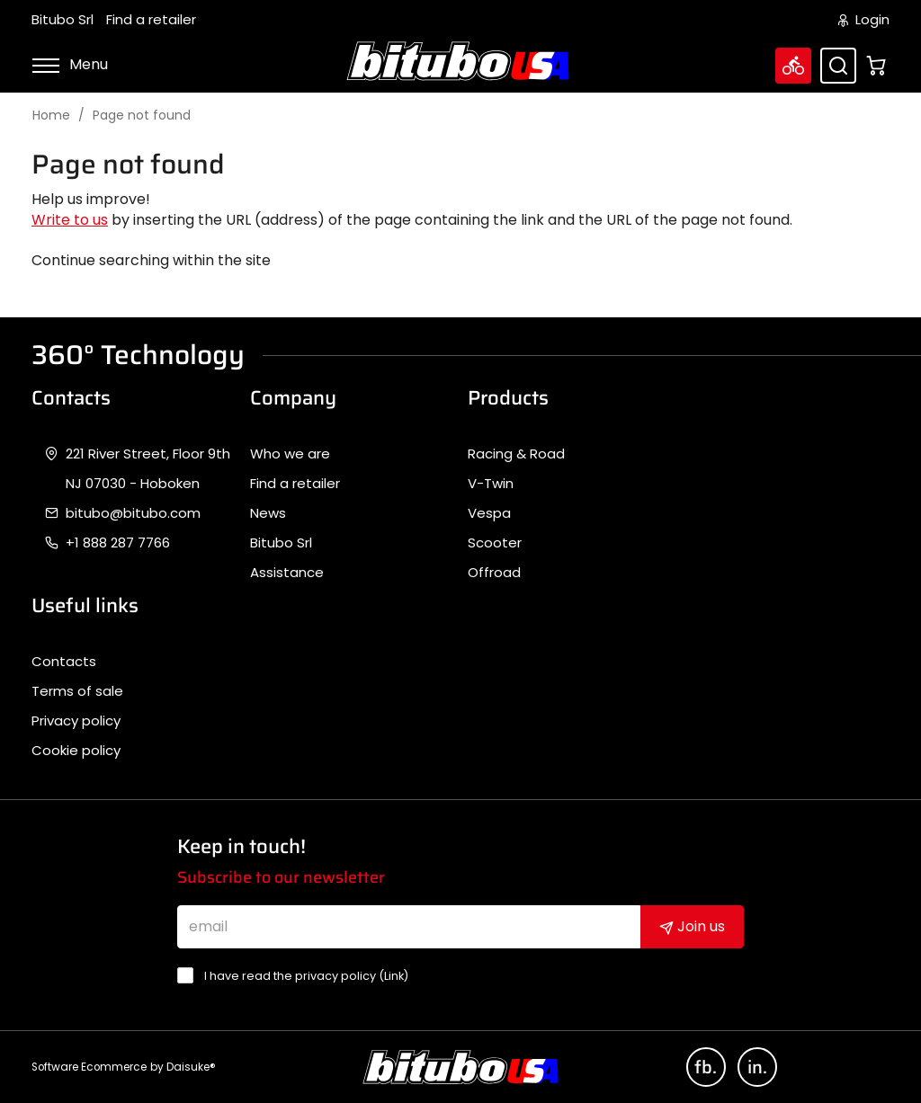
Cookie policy (76, 751)
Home (51, 115)
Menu (69, 64)
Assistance (287, 573)
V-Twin (491, 484)
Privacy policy (76, 721)
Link (394, 976)
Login (864, 20)
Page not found (142, 115)
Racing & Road (516, 454)
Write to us (69, 219)
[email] (409, 926)
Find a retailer (151, 20)
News (268, 513)
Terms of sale (77, 691)
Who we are (290, 454)
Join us (692, 926)
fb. (705, 1067)
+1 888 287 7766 (118, 543)
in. (757, 1067)
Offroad (494, 573)
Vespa (489, 513)
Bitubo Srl (62, 20)
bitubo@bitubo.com (133, 513)
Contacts (63, 662)
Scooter (495, 543)
